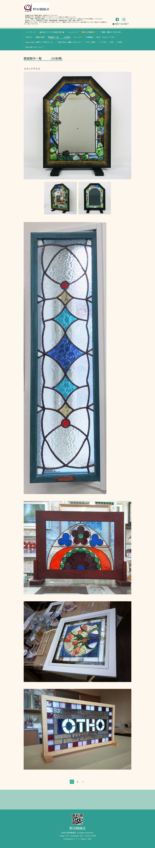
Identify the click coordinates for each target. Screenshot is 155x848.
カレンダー (78, 37)
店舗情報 (89, 37)
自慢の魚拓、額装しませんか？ (70, 42)
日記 (111, 42)
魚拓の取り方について (34, 47)
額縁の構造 (40, 37)
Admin (83, 839)
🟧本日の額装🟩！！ (90, 32)
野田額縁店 (77, 828)
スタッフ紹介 (90, 42)
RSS (89, 839)
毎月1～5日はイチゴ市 (105, 37)
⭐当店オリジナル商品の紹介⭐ (51, 32)
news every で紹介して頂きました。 (40, 42)
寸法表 (119, 42)
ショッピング (73, 32)
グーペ (76, 839)
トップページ (31, 32)
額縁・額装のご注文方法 (111, 32)
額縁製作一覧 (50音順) (59, 37)
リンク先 (102, 42)
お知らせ (29, 37)
